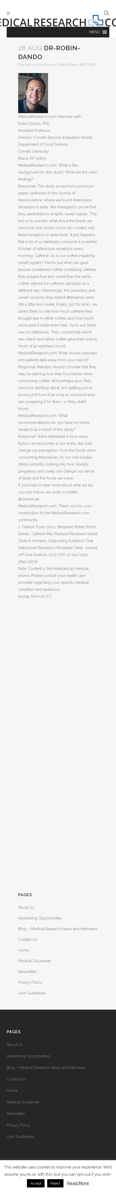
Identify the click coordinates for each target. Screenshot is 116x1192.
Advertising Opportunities (40, 918)
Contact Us (27, 939)
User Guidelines (32, 993)
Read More (78, 1183)
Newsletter (27, 971)
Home (23, 950)
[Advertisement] (58, 738)
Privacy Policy (30, 982)
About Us (26, 907)
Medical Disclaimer (34, 961)
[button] (94, 32)
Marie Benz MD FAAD (77, 65)
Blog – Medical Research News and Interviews (58, 929)
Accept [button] (35, 1183)
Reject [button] (55, 1183)
